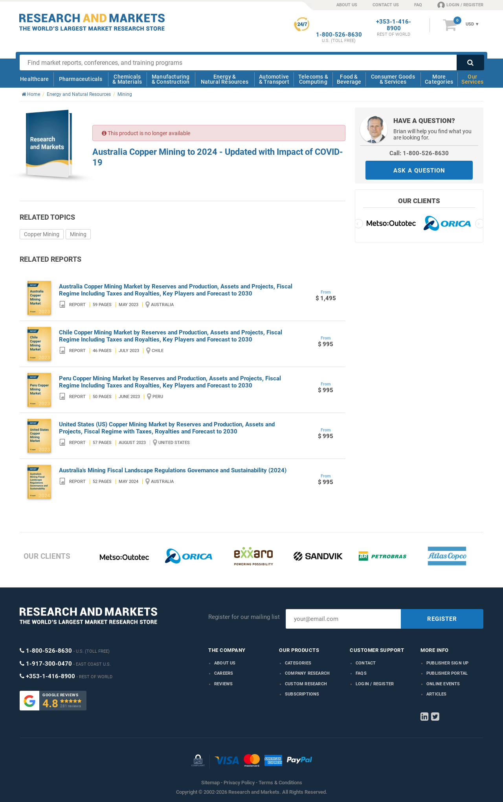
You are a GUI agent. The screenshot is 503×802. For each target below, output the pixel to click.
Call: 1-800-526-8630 (419, 153)
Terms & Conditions (280, 782)
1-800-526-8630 (339, 34)
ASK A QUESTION (419, 170)
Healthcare (34, 79)
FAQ (418, 4)
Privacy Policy (239, 782)
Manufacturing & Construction (171, 79)
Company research (307, 673)
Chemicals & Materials (127, 79)
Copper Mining (41, 234)
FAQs (361, 673)
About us (225, 663)
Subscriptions (302, 694)
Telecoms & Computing (313, 79)
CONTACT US (386, 4)
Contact (366, 663)
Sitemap (210, 782)
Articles (436, 694)
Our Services (472, 79)
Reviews (223, 683)
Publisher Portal (447, 673)
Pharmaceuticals (81, 79)
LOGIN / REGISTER (460, 5)
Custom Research (306, 683)
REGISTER (442, 618)
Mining (78, 234)
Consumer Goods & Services (393, 79)
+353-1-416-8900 (393, 25)
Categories (298, 663)
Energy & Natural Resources (224, 79)
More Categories (439, 79)
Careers (223, 673)
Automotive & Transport (274, 79)
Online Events (443, 683)
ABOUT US (346, 4)
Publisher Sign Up (447, 663)
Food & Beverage (349, 79)
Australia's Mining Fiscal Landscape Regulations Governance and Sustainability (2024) (172, 470)
